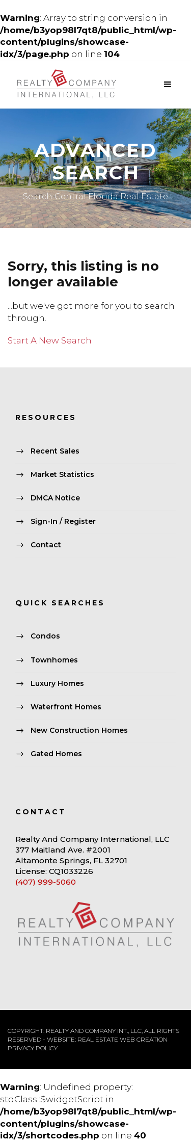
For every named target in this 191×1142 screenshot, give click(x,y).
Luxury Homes (57, 683)
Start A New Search (50, 340)
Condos (45, 636)
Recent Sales (55, 451)
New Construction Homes (79, 730)
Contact (46, 545)
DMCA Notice (55, 497)
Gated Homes (56, 754)
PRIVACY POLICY (33, 1048)
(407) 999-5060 (45, 882)
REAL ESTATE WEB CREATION (122, 1039)
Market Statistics (62, 474)
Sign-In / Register (63, 521)
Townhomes (54, 660)
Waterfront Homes (66, 706)
